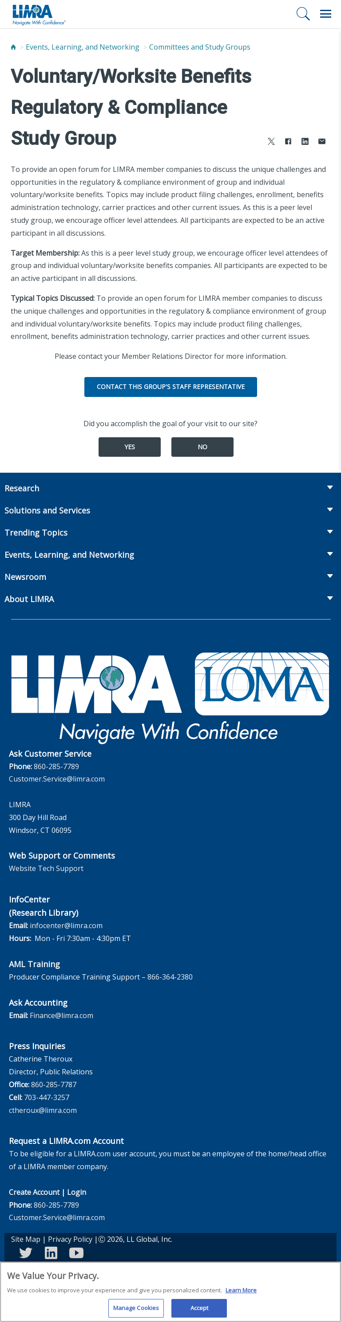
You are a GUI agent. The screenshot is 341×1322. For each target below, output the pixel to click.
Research (21, 488)
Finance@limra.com (61, 1015)
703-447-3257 (46, 1097)
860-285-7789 (56, 766)
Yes (129, 447)
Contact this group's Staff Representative (171, 386)
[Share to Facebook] (288, 142)
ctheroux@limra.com (43, 1110)
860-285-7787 (53, 1084)
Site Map (25, 1239)
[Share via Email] (321, 142)
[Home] (13, 47)
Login (76, 1192)
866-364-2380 (170, 977)
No (202, 447)
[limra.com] (39, 14)
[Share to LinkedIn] (305, 142)
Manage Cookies (136, 1311)
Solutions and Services (47, 510)
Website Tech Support (46, 868)
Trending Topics (35, 532)
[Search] (303, 14)
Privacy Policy (70, 1239)
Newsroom (25, 577)
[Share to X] (271, 142)
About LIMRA (29, 599)
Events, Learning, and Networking (82, 47)
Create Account (34, 1192)
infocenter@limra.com (66, 925)
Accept (199, 1311)
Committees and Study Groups (199, 47)
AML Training (34, 964)
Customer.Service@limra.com (57, 779)
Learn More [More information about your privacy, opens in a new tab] (241, 1293)
